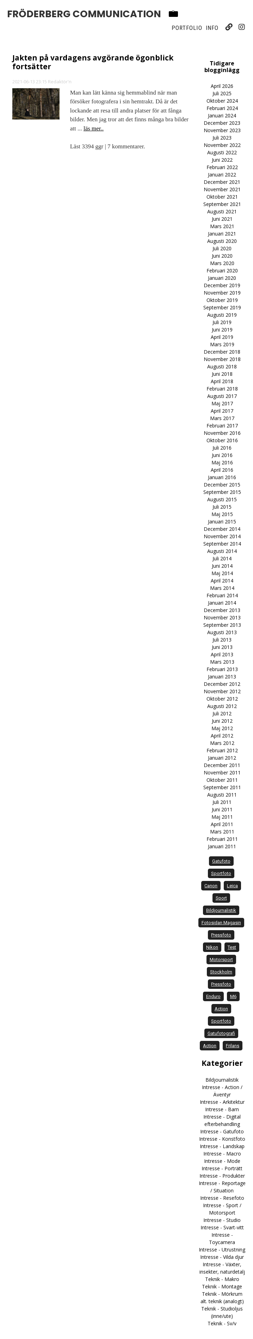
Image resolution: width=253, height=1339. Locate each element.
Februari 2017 (222, 425)
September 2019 (222, 307)
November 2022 (222, 145)
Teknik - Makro (222, 1279)
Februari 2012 (222, 750)
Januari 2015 (222, 521)
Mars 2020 (222, 263)
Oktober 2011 (222, 780)
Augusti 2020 (222, 241)
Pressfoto (221, 984)
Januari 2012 (222, 757)
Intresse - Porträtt (222, 1168)
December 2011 (222, 765)
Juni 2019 (222, 329)
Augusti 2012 (222, 706)
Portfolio (187, 27)
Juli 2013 (222, 639)
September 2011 (222, 787)
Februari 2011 (222, 839)
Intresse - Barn (222, 1109)
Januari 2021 (222, 233)
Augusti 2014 (222, 551)
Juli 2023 (222, 137)
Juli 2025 (222, 93)
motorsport (221, 959)
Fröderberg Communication (84, 14)
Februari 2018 (222, 388)
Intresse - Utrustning (222, 1249)
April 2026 (222, 86)
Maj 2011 (222, 816)
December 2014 (222, 529)
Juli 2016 (222, 447)
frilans (232, 1045)
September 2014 (222, 543)
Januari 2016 (222, 477)
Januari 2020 (222, 278)
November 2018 (222, 359)
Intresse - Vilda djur (222, 1257)
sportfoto (221, 873)
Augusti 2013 (222, 632)
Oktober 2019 (222, 300)
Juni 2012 (222, 720)
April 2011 (222, 824)
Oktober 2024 (222, 100)
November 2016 (222, 433)
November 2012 (222, 691)
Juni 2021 (222, 218)
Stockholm (221, 971)
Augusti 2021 (222, 211)
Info (212, 27)
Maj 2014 (222, 573)
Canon (210, 885)
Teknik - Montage (222, 1286)
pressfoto (221, 935)
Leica (232, 885)
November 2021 (222, 189)
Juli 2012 (222, 713)
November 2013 (222, 617)
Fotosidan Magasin (221, 922)
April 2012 (222, 735)
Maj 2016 (222, 462)
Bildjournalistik (222, 1079)
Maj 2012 (222, 728)
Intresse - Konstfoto (222, 1138)
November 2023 (222, 130)
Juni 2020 (222, 255)
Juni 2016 (222, 455)
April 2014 (222, 580)
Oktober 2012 (222, 698)
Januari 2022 (222, 174)
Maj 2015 (222, 514)
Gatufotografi (221, 1033)
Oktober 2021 (222, 196)
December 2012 (222, 684)
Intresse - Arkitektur (222, 1102)
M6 (233, 996)
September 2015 (222, 492)
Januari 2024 (222, 115)
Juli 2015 (222, 506)
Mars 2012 (222, 743)
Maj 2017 (222, 403)
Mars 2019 (222, 344)
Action (209, 1045)
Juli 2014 (222, 558)
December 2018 (222, 351)
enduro (213, 996)
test (232, 947)
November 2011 (222, 772)
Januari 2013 (222, 676)
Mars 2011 (222, 831)
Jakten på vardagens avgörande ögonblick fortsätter (92, 62)
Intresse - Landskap (222, 1146)
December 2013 (222, 610)
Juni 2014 (222, 565)
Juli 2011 (222, 802)
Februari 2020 (222, 270)
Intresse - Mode (222, 1161)
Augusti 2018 (222, 366)
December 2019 (222, 285)
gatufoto (221, 861)
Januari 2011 (222, 846)
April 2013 (222, 654)
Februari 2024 (222, 108)
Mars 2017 (222, 418)
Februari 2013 (222, 669)
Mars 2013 (222, 661)
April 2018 (222, 381)
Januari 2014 (222, 602)
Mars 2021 (222, 226)
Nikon (212, 947)
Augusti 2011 (222, 794)
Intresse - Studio (222, 1220)
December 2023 (222, 123)
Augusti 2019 (222, 314)
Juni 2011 (222, 809)
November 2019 (222, 292)
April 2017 (222, 410)
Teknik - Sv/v (222, 1323)
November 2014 (222, 536)
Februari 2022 (222, 167)
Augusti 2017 (222, 396)
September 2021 (222, 204)
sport (221, 898)
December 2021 (222, 182)
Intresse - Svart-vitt (222, 1227)
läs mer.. (94, 128)
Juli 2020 (222, 248)
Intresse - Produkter (222, 1175)
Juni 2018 (222, 374)
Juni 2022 (222, 159)
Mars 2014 (222, 588)
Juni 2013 (222, 647)
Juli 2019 (222, 322)
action (221, 1008)
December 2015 (222, 484)
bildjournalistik (221, 910)
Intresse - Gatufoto (222, 1131)
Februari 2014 (222, 595)
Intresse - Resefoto (222, 1198)
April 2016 (222, 469)
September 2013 (222, 625)
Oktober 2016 (222, 440)
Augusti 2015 (222, 499)
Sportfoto (221, 1021)
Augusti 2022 (222, 152)
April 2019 (222, 337)
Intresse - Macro (222, 1153)
